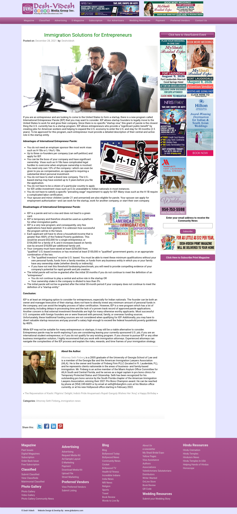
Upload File (67, 473)
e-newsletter (149, 449)
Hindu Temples (190, 453)
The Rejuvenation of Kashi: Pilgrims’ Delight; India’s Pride (56, 393)
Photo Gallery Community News (37, 498)
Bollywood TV (109, 468)
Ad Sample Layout (71, 459)
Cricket (105, 464)
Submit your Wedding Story (156, 498)
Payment (66, 466)
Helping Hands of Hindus (196, 464)
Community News (111, 461)
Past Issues (27, 450)
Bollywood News (110, 457)
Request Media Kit (71, 455)
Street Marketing (70, 477)
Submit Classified (30, 474)
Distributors (149, 474)
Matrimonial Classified (32, 481)
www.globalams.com (74, 510)
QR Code (147, 489)
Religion (106, 486)
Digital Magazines (30, 453)
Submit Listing (69, 490)
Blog (104, 450)
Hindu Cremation (191, 450)
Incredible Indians (111, 475)
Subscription (27, 457)
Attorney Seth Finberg (73, 357)
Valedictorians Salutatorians (157, 470)
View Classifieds (29, 478)
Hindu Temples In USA (194, 461)
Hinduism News (191, 457)
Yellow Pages (149, 456)
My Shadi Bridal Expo (153, 452)
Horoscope (188, 468)
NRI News (107, 482)
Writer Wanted (150, 478)
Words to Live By (110, 500)
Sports (105, 490)
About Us (147, 445)
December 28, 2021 (46, 40)
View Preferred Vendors (74, 487)
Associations (149, 467)
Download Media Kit (72, 469)
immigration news (70, 400)
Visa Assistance (151, 460)
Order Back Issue (30, 461)
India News (108, 479)
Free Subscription (30, 464)
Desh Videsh (28, 510)
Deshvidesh (68, 40)
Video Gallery (28, 495)
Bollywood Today (110, 453)
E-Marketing (68, 462)
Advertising (67, 451)
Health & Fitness (110, 471)
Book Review (108, 497)
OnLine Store (149, 481)
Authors (147, 463)
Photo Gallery (28, 491)
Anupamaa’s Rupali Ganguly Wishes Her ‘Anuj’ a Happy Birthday (121, 393)
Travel (105, 493)
